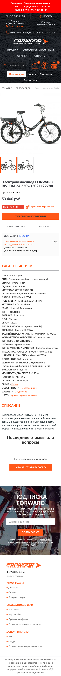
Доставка (13, 587)
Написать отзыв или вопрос (31, 467)
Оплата (12, 592)
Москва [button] (24, 236)
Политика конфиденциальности (25, 646)
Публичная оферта (18, 619)
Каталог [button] (12, 50)
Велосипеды (16, 74)
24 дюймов (21, 392)
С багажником (29, 388)
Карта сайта (14, 615)
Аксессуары (30, 80)
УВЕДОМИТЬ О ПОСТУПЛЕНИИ (30, 216)
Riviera (14, 384)
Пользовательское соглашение (24, 624)
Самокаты (46, 74)
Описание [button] (45, 226)
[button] (15, 26)
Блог (11, 637)
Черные (14, 395)
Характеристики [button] (16, 226)
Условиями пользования (42, 542)
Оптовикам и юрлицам (38, 50)
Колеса (32, 74)
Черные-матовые (28, 395)
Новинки (21, 56)
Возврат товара (16, 597)
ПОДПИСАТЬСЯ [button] (30, 532)
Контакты (39, 56)
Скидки (12, 641)
